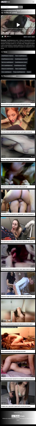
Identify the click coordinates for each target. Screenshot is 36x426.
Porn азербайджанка (7, 65)
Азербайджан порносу (7, 55)
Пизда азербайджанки (19, 72)
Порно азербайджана (20, 55)
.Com (5, 2)
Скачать (33, 36)
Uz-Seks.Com (28, 418)
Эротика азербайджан (7, 62)
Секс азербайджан (6, 72)
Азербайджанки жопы (7, 59)
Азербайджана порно (19, 65)
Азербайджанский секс (21, 59)
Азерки (29, 72)
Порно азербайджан (20, 68)
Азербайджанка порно (21, 62)
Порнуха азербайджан (7, 68)
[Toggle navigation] (33, 2)
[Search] (9, 7)
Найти (20, 7)
